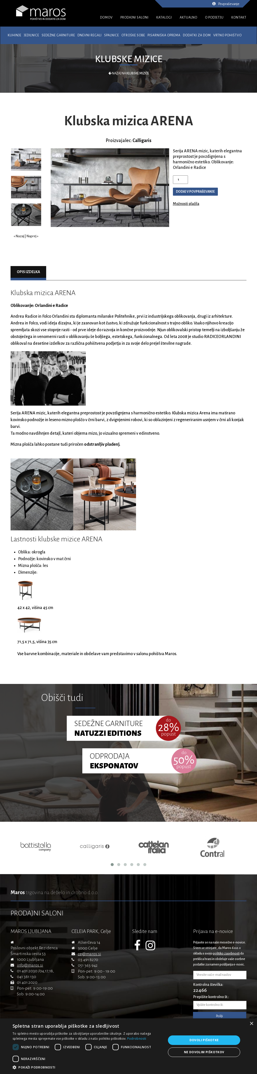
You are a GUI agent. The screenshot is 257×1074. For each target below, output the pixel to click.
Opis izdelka (28, 272)
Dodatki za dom (197, 35)
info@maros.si (30, 965)
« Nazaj (19, 236)
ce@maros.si (89, 954)
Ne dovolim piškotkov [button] (204, 1052)
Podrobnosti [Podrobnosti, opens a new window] (136, 1038)
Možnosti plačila (186, 204)
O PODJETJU (214, 17)
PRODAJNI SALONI (134, 17)
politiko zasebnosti (226, 953)
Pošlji (219, 1016)
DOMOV (106, 17)
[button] (87, 1067)
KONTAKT (238, 17)
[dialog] (128, 1046)
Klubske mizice (128, 59)
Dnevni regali (90, 35)
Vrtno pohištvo (227, 35)
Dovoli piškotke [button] (204, 1040)
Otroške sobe (133, 35)
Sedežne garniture (58, 35)
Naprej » (32, 236)
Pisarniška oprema (164, 35)
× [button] (251, 1024)
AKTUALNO (188, 17)
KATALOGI (164, 17)
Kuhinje (14, 35)
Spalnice (111, 35)
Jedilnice (31, 35)
